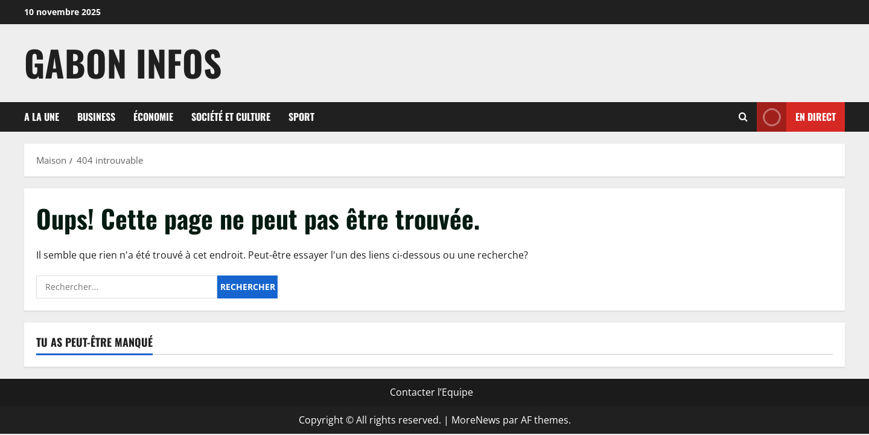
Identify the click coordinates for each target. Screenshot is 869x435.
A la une (41, 116)
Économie (153, 116)
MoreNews (475, 420)
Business (96, 116)
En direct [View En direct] (796, 117)
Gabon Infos (122, 62)
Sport (301, 116)
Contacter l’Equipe (431, 392)
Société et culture (230, 116)
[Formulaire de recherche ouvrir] (743, 117)
